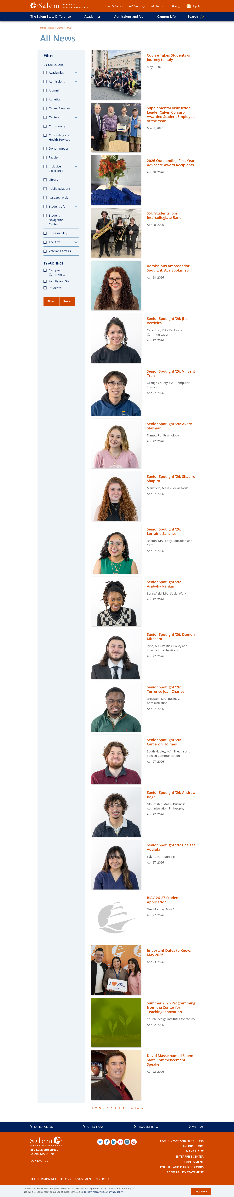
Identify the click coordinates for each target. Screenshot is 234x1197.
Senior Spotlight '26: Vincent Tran (171, 373)
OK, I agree (201, 1191)
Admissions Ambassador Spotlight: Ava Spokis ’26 (168, 268)
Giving (176, 6)
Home (43, 27)
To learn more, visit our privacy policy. (103, 1191)
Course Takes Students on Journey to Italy (169, 57)
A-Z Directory (137, 6)
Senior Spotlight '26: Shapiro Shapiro (171, 478)
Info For (155, 6)
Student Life (57, 207)
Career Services (59, 108)
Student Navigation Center (56, 219)
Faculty (54, 157)
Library (53, 180)
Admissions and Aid (129, 16)
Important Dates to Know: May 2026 (169, 952)
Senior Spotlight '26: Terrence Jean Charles (165, 689)
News (68, 27)
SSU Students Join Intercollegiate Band (164, 215)
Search (193, 16)
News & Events (114, 6)
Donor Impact (58, 148)
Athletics (55, 99)
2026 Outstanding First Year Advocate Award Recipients (171, 162)
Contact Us (39, 1161)
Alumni (54, 90)
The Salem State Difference (50, 16)
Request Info (147, 1127)
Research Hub (58, 198)
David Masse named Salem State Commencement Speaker (170, 1060)
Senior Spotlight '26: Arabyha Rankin (164, 584)
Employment (194, 1162)
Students (55, 288)
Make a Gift (195, 1151)
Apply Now (95, 1127)
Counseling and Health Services (59, 137)
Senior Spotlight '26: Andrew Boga (171, 794)
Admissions (57, 81)
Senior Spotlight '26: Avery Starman (169, 425)
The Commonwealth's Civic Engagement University (70, 1179)
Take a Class (43, 1127)
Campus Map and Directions (182, 1141)
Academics (92, 16)
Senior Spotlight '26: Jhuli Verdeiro (168, 320)
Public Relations (60, 189)
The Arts (54, 242)
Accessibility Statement (185, 1172)
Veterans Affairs (60, 251)
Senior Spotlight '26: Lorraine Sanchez (164, 531)
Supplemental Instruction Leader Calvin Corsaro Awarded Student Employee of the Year (171, 114)
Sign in (197, 6)
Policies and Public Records (182, 1167)
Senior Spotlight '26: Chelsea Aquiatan (171, 847)
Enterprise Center (190, 1156)
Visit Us (198, 1127)
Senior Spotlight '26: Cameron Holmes (164, 742)
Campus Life (166, 16)
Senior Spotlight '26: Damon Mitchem (171, 636)
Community (57, 126)
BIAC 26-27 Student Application (163, 899)
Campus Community (57, 272)
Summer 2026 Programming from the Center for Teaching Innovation (171, 1007)
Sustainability (58, 233)
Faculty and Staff (60, 281)
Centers (54, 117)
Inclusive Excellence (56, 168)
